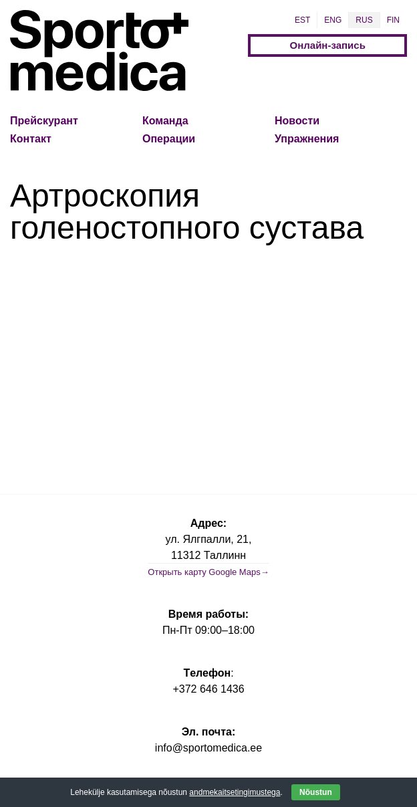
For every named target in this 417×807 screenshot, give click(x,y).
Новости (297, 120)
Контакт (30, 138)
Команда (165, 120)
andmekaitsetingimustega (234, 792)
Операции (168, 138)
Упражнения (307, 138)
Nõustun (315, 792)
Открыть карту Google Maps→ (208, 572)
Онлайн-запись (328, 45)
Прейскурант (44, 120)
